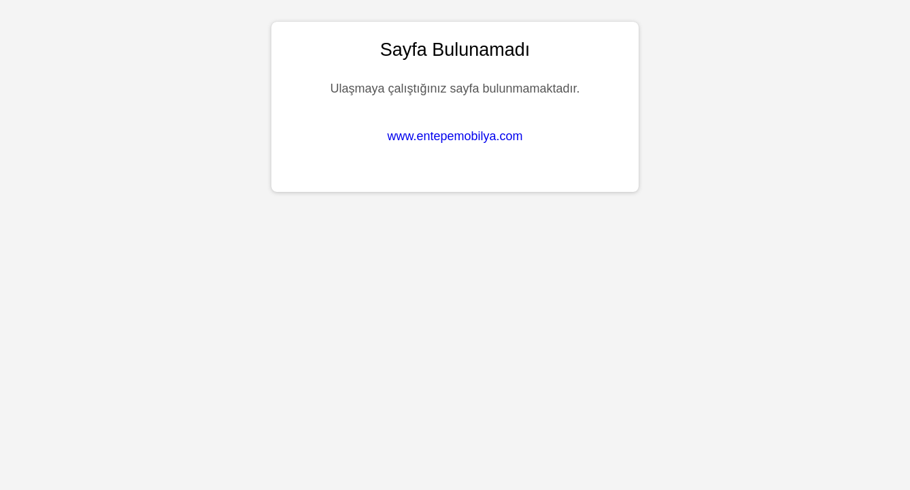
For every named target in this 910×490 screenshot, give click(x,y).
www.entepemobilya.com (454, 136)
